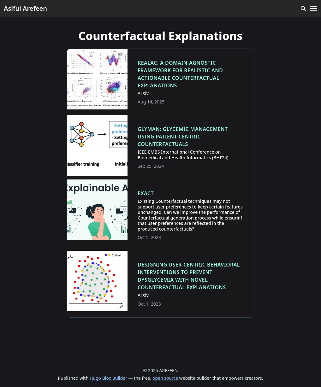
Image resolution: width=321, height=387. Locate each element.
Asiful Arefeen (25, 8)
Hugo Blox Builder (108, 378)
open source (165, 378)
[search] (303, 8)
